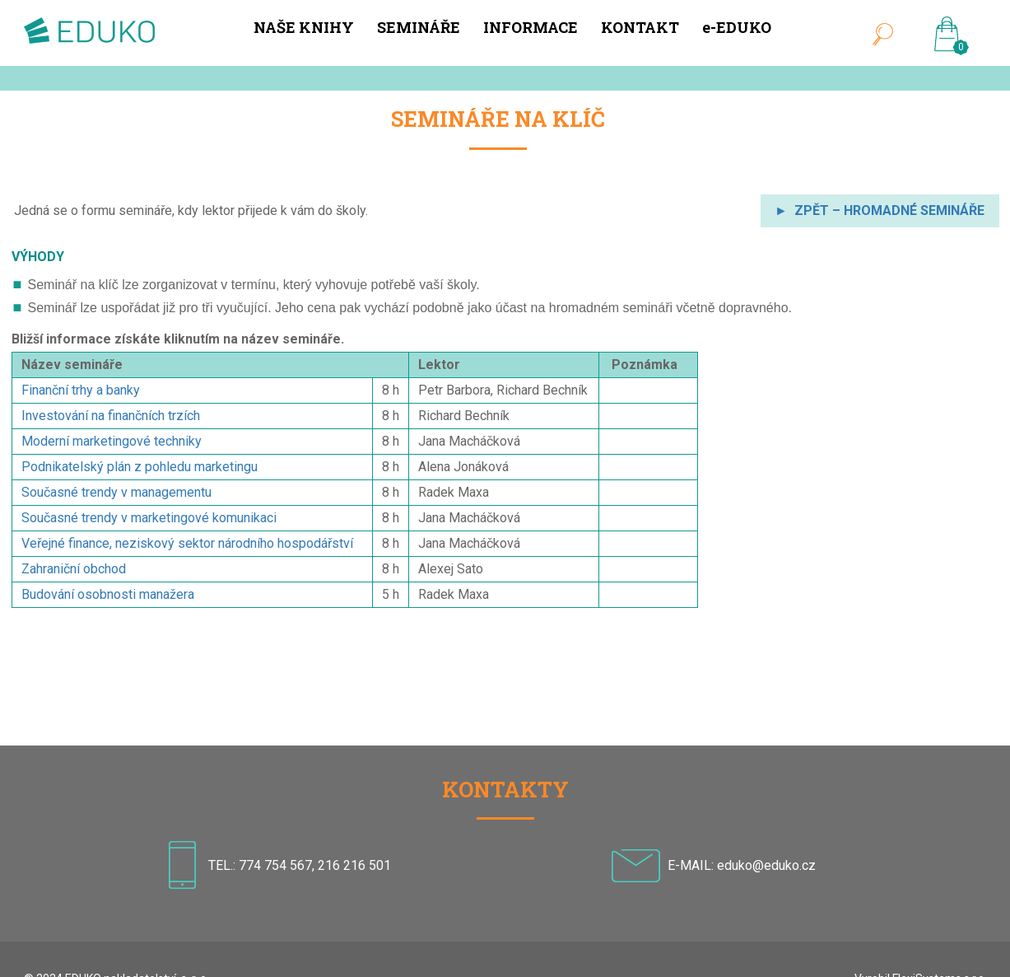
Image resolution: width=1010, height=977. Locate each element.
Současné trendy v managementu (116, 492)
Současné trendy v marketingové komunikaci (149, 518)
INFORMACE (530, 27)
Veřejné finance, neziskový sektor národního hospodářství (187, 543)
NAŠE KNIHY (304, 27)
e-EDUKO (736, 27)
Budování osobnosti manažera (107, 594)
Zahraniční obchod (73, 569)
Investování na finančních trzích (110, 415)
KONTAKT (640, 27)
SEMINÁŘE (418, 27)
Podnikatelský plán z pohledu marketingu (139, 466)
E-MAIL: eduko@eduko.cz (742, 865)
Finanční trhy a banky (80, 390)
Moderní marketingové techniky (111, 441)
